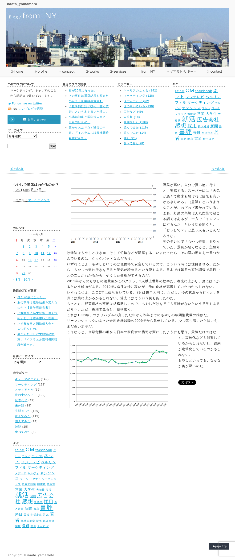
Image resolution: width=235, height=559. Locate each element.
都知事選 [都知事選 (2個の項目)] (48, 520)
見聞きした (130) (136, 122)
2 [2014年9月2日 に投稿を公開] (30, 246)
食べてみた (23, 432)
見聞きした (23, 411)
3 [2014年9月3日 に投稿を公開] (36, 246)
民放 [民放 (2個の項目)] (26, 514)
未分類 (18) (132, 117)
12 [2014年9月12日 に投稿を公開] (49, 253)
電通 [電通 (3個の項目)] (198, 139)
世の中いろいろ (26, 395)
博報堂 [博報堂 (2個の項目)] (191, 113)
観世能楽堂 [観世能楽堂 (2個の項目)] (28, 520)
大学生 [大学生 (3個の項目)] (211, 114)
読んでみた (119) (136, 127)
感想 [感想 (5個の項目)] (180, 125)
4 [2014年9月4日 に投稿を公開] (43, 246)
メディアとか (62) (136, 101)
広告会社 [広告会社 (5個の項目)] (208, 120)
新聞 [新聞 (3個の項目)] (214, 126)
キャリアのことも (27, 379)
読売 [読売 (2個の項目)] (183, 138)
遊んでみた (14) (135, 132)
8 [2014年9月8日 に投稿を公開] (23, 253)
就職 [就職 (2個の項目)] (33, 496)
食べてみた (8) (134, 143)
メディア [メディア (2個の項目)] (20, 473)
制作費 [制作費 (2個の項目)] (41, 484)
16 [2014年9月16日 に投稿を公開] (30, 260)
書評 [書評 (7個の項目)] (185, 131)
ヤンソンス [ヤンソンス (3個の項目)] (191, 108)
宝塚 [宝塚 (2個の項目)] (48, 489)
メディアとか (24, 389)
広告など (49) (133, 111)
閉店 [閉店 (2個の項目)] (190, 138)
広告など (21, 400)
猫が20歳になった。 (83, 90)
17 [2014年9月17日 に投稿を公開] (36, 260)
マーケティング (39, 200)
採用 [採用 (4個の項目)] (192, 125)
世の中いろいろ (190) (139, 106)
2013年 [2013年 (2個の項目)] (179, 91)
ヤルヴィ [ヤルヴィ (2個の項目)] (33, 473)
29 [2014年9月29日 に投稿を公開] (23, 273)
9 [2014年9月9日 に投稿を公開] (30, 253)
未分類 (19, 405)
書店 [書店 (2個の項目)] (36, 508)
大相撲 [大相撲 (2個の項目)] (40, 489)
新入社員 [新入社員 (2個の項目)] (203, 126)
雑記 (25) (130, 138)
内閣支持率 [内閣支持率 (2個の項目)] (29, 484)
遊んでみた (23, 421)
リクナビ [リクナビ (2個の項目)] (35, 478)
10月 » (28, 279)
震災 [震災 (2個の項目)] (33, 526)
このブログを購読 (31, 108)
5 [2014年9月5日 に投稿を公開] (49, 246)
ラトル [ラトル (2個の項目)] (206, 108)
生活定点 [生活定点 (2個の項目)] (207, 133)
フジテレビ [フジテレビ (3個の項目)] (195, 97)
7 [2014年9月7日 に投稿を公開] (17, 253)
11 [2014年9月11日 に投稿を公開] (43, 253)
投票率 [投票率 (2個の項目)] (38, 502)
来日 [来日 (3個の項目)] (197, 133)
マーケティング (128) (139, 95)
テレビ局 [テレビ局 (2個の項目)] (37, 456)
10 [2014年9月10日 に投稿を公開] (36, 253)
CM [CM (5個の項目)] (190, 90)
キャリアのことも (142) (140, 90)
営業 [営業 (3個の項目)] (201, 114)
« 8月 (16, 279)
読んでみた (23, 416)
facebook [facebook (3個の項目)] (203, 91)
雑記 (18, 426)
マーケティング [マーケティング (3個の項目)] (200, 102)
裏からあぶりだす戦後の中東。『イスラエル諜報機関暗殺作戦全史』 (89, 133)
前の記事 (17, 169)
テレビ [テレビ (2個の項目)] (26, 456)
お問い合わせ (31, 119)
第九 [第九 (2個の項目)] (46, 514)
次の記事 (218, 169)
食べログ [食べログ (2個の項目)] (208, 138)
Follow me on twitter (27, 103)
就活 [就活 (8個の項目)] (189, 119)
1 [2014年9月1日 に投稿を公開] (23, 246)
